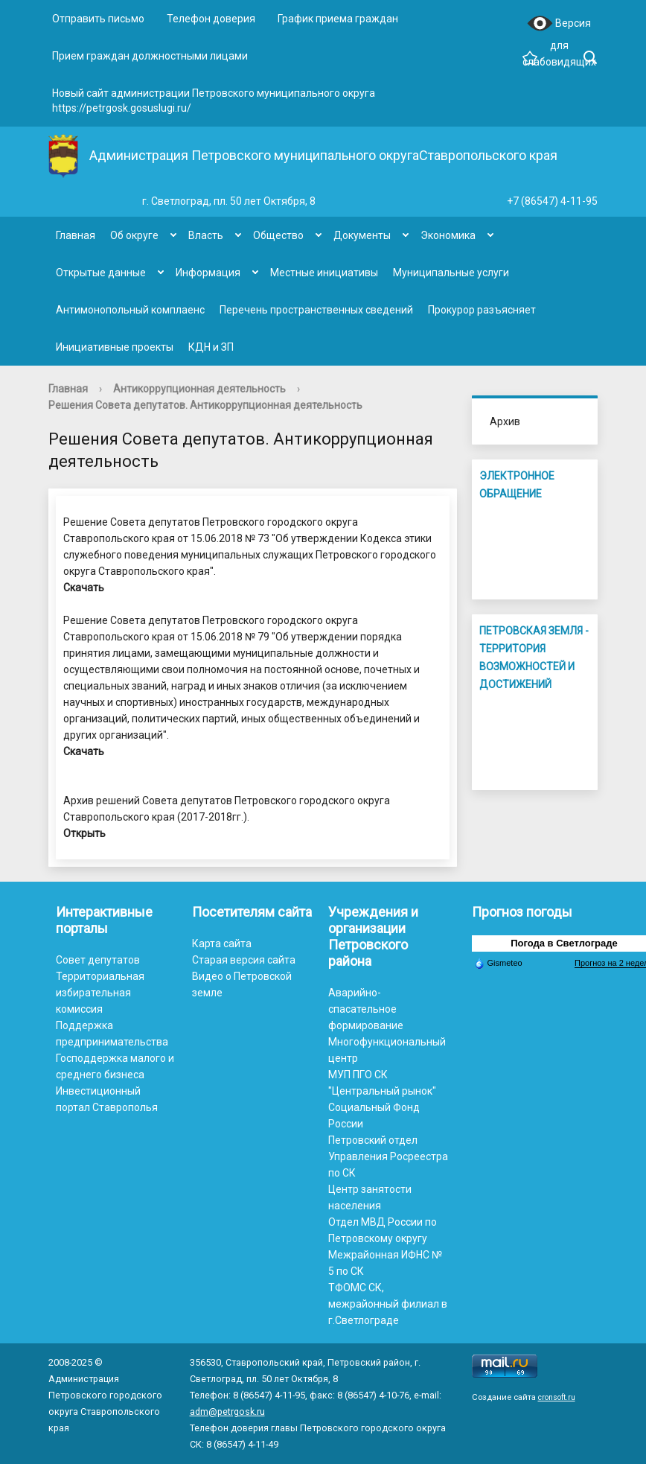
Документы (362, 235)
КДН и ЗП (211, 347)
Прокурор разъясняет (482, 310)
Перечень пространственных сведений (316, 310)
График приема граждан (338, 19)
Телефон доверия (211, 19)
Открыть (84, 833)
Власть (205, 235)
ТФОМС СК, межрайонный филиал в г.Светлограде (387, 1304)
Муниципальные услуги (451, 273)
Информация (208, 273)
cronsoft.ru (556, 1397)
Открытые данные (101, 273)
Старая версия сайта (243, 960)
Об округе (134, 235)
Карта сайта (222, 943)
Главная (75, 235)
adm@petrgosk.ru (227, 1411)
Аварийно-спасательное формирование (365, 1009)
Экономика (448, 235)
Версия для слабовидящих (559, 24)
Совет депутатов (98, 960)
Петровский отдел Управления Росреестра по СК (388, 1156)
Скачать (83, 587)
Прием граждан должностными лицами (150, 56)
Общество (278, 235)
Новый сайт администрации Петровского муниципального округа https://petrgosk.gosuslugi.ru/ (213, 100)
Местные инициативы (324, 273)
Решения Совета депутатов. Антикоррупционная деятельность (205, 405)
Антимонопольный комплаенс (130, 310)
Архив (505, 421)
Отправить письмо (98, 19)
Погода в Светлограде (564, 943)
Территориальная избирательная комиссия (100, 992)
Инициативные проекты (114, 347)
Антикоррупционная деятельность (199, 389)
